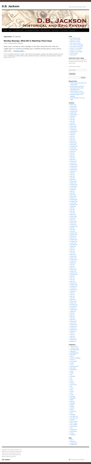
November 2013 (73, 286)
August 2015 (73, 263)
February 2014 (73, 283)
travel (71, 428)
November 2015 (73, 259)
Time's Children (73, 424)
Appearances (73, 351)
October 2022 (73, 168)
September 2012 (73, 309)
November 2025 (73, 111)
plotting (22, 55)
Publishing (72, 403)
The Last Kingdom (51, 55)
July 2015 (72, 264)
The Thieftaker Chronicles (32, 30)
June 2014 (72, 278)
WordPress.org (73, 444)
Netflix (18, 55)
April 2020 (72, 213)
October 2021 (73, 188)
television (36, 55)
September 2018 (73, 226)
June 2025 (72, 119)
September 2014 (73, 274)
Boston (71, 356)
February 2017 (73, 236)
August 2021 (73, 189)
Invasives (72, 383)
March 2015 (73, 268)
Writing (72, 433)
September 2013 (73, 289)
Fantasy (72, 373)
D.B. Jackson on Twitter (75, 43)
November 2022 (73, 166)
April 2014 (72, 281)
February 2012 (73, 321)
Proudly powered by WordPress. (78, 459)
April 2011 (72, 336)
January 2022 (73, 183)
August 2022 (73, 171)
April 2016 (72, 253)
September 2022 (73, 169)
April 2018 (72, 231)
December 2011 (73, 324)
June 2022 (72, 174)
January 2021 (73, 198)
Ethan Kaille (73, 368)
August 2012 (73, 311)
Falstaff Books (73, 369)
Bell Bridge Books (74, 353)
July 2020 (72, 208)
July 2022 (72, 173)
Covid (71, 364)
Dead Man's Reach (74, 366)
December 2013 (73, 284)
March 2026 (73, 104)
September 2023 (73, 149)
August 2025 (73, 116)
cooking (72, 363)
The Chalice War (74, 416)
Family (15, 54)
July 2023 (72, 153)
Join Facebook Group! (75, 38)
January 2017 (73, 238)
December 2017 (73, 233)
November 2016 (73, 241)
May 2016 (72, 251)
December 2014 (73, 273)
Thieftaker (72, 419)
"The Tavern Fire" (74, 346)
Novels (71, 394)
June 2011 (72, 334)
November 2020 (73, 201)
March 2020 (73, 214)
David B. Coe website (75, 41)
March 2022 (73, 179)
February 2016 (73, 256)
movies (22, 54)
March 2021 (73, 194)
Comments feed (73, 443)
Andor (33, 54)
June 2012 (72, 314)
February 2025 (73, 126)
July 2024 (72, 134)
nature (71, 393)
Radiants (72, 404)
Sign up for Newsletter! (75, 39)
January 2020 (73, 218)
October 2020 (73, 203)
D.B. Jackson (10, 6)
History (72, 381)
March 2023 (73, 159)
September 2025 (73, 114)
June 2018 (72, 229)
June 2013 (72, 294)
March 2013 (73, 299)
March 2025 (73, 124)
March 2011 (73, 338)
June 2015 (72, 266)
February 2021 (73, 196)
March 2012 (73, 319)
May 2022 (72, 176)
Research (72, 408)
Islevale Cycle (73, 384)
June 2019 (72, 219)
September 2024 (73, 131)
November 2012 (73, 306)
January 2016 (73, 258)
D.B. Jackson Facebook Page (76, 44)
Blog (10, 30)
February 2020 (73, 216)
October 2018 (73, 224)
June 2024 (72, 136)
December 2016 (73, 239)
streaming (31, 55)
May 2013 (72, 296)
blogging (38, 54)
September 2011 (73, 329)
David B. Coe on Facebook (76, 48)
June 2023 (72, 154)
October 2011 (73, 328)
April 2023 (72, 158)
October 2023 (73, 148)
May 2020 (72, 211)
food (71, 374)
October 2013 (73, 288)
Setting (71, 409)
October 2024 (73, 129)
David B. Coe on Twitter (75, 49)
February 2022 (73, 181)
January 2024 (73, 144)
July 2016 (72, 248)
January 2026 (73, 108)
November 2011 (73, 326)
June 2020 (72, 209)
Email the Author (74, 53)
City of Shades (73, 361)
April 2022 (72, 178)
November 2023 (73, 146)
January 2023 (73, 163)
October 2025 (73, 113)
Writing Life (73, 434)
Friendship (72, 376)
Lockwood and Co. (11, 55)
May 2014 (72, 279)
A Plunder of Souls (74, 348)
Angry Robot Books (74, 349)
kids (71, 386)
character (43, 54)
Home (5, 30)
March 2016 (73, 254)
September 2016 (73, 244)
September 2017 (73, 234)
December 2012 (73, 304)
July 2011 (72, 333)
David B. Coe (56, 54)
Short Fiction (55, 30)
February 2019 (73, 221)
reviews (26, 55)
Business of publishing (75, 358)
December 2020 (73, 199)
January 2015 (73, 271)
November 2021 (73, 186)
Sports (71, 413)
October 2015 (73, 261)
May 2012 (72, 316)
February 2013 (73, 301)
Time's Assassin (73, 423)
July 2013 (72, 293)
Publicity (72, 401)
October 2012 (73, 308)
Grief (71, 379)
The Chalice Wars (74, 418)
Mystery (72, 391)
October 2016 (73, 243)
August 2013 (73, 291)
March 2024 (73, 141)
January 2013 (73, 303)
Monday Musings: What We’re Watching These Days (28, 41)
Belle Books (73, 354)
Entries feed (73, 441)
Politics (72, 399)
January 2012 (73, 323)
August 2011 (73, 331)
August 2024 (73, 133)
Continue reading (19, 51)
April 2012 (72, 318)
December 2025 (73, 109)
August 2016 (73, 246)
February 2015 (73, 269)
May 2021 (72, 191)
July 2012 (72, 313)
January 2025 (73, 128)
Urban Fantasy (73, 431)
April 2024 (72, 139)
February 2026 (73, 106)
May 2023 (72, 156)
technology (72, 414)
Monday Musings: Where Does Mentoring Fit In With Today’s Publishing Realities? (77, 88)
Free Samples (64, 30)
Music (71, 389)
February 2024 (73, 143)
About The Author (45, 30)
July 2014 (72, 276)
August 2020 (73, 206)
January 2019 (73, 223)
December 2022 (73, 164)
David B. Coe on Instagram (76, 51)
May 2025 (72, 121)
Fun (19, 54)
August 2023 (73, 151)
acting (30, 54)
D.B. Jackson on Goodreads (76, 46)
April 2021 (72, 193)
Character (11, 54)
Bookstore (72, 30)
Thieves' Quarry (73, 421)
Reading (72, 406)
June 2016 (72, 249)
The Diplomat (43, 55)
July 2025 (72, 118)
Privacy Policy (73, 54)
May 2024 (72, 138)
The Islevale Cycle (18, 30)
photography (73, 398)
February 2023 (73, 161)
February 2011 (73, 339)
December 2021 (73, 184)
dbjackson (20, 43)
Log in (71, 439)
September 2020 (73, 204)
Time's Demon (73, 426)
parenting (72, 396)
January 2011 (73, 341)
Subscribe (72, 74)
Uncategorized (73, 429)
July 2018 (72, 228)
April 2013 (72, 298)
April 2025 (72, 123)
